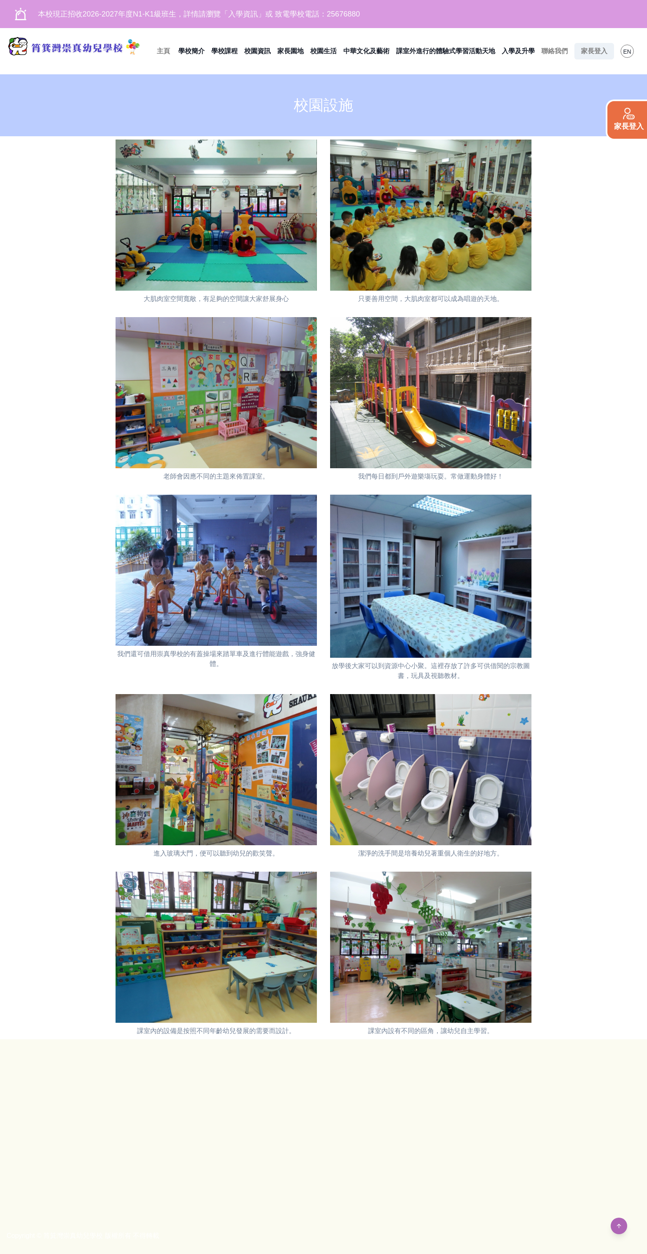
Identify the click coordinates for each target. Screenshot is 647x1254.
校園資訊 (257, 51)
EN (627, 51)
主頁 (163, 51)
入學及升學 (518, 51)
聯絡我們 (554, 51)
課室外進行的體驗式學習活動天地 (445, 51)
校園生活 (323, 51)
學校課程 (224, 51)
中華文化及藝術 (366, 51)
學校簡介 (191, 51)
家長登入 (594, 51)
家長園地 (290, 51)
